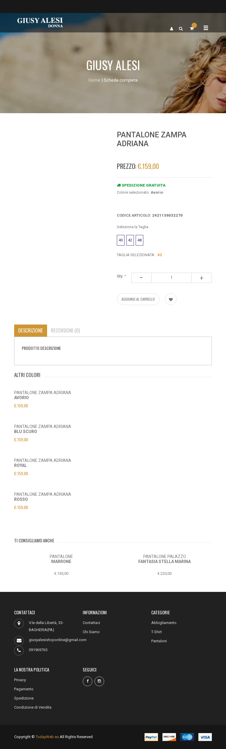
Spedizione (24, 698)
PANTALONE (61, 556)
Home (94, 80)
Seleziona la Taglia (132, 227)
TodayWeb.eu (47, 737)
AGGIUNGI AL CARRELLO (138, 299)
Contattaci (91, 622)
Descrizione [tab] (30, 330)
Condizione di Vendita (32, 707)
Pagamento (24, 689)
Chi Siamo (91, 632)
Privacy (20, 680)
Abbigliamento (164, 622)
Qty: (121, 276)
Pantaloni (159, 641)
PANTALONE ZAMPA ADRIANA (42, 392)
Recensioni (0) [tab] (66, 330)
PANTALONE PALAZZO (164, 556)
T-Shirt (156, 632)
